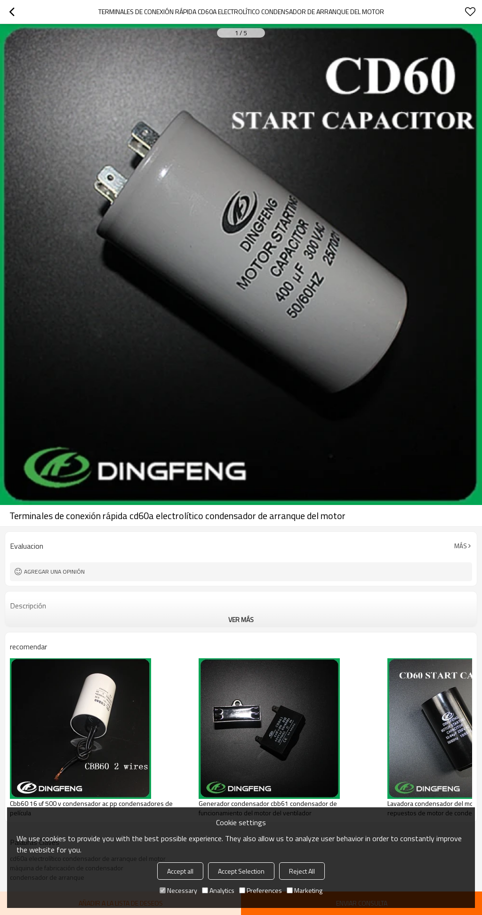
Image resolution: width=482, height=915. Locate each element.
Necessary (178, 890)
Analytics (218, 890)
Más (460, 546)
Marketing (304, 890)
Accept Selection (241, 871)
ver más (241, 619)
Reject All (302, 871)
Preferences (260, 890)
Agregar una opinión (54, 571)
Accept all (180, 871)
